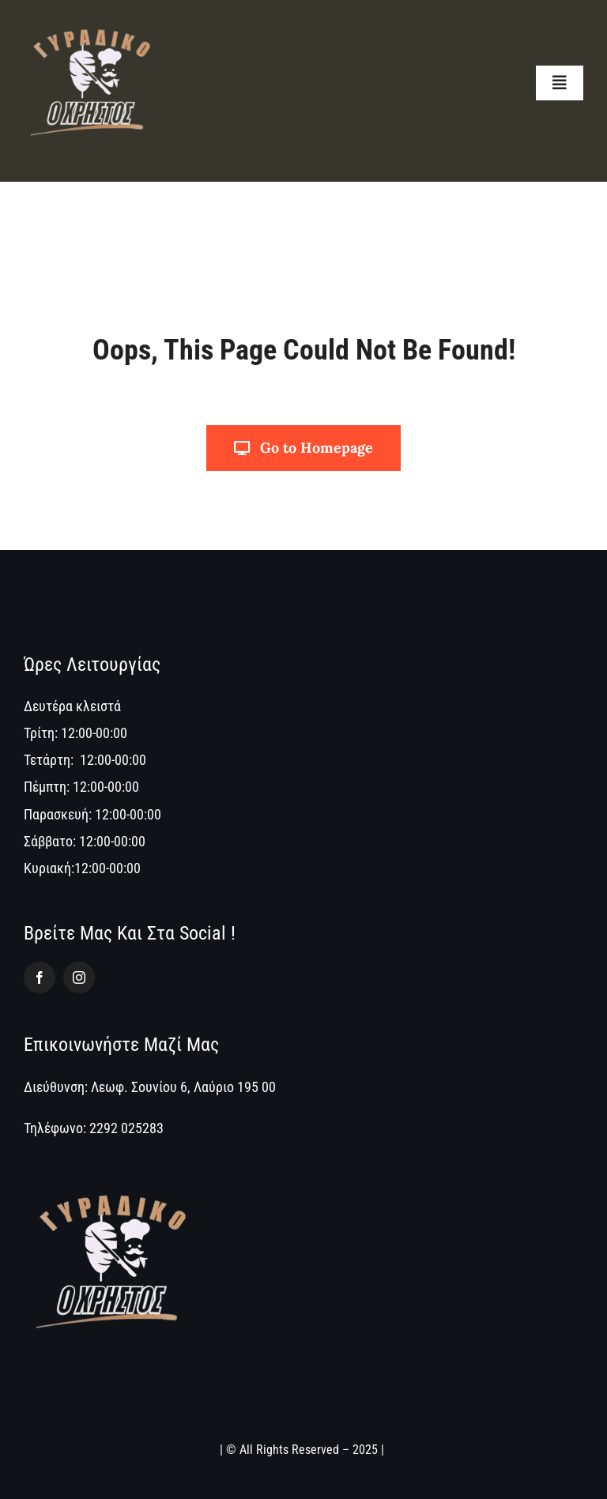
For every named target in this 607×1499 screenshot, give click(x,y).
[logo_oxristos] (92, 18)
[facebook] (39, 977)
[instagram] (79, 977)
